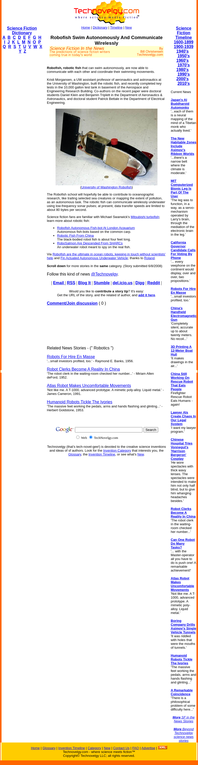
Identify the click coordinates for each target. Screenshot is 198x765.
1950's (183, 56)
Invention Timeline (101, 454)
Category (94, 748)
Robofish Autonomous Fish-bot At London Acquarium (96, 228)
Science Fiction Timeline (183, 33)
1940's (182, 51)
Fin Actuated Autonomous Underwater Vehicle (94, 258)
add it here (146, 295)
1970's (183, 65)
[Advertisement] (22, 134)
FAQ (135, 748)
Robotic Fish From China (75, 235)
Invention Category (117, 450)
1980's (182, 69)
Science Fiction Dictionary (22, 30)
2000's (182, 79)
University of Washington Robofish (106, 187)
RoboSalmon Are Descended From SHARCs (90, 243)
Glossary (74, 454)
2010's (183, 83)
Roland (149, 258)
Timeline (116, 27)
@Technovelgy (104, 274)
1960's (182, 60)
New (128, 27)
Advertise (148, 748)
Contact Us (121, 748)
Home (85, 27)
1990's (183, 74)
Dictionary (100, 27)
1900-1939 (183, 46)
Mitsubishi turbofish (145, 217)
